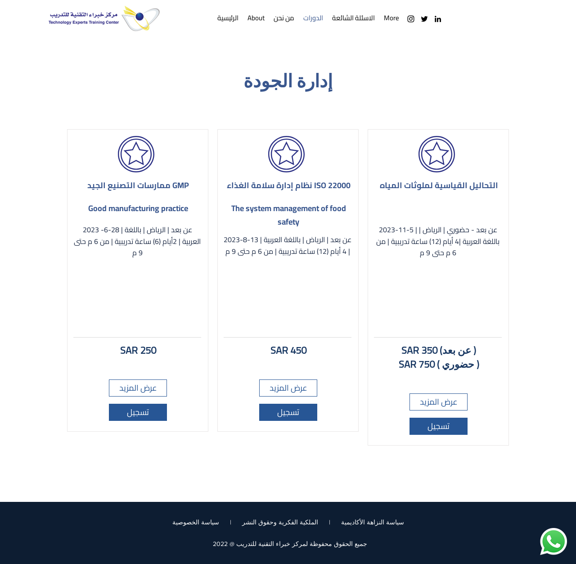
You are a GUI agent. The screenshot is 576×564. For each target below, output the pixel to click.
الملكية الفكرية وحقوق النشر (280, 522)
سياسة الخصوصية (195, 522)
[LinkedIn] (437, 18)
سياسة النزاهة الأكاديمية (372, 522)
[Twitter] (424, 18)
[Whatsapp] (553, 541)
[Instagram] (410, 18)
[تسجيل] (138, 412)
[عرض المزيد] (138, 388)
